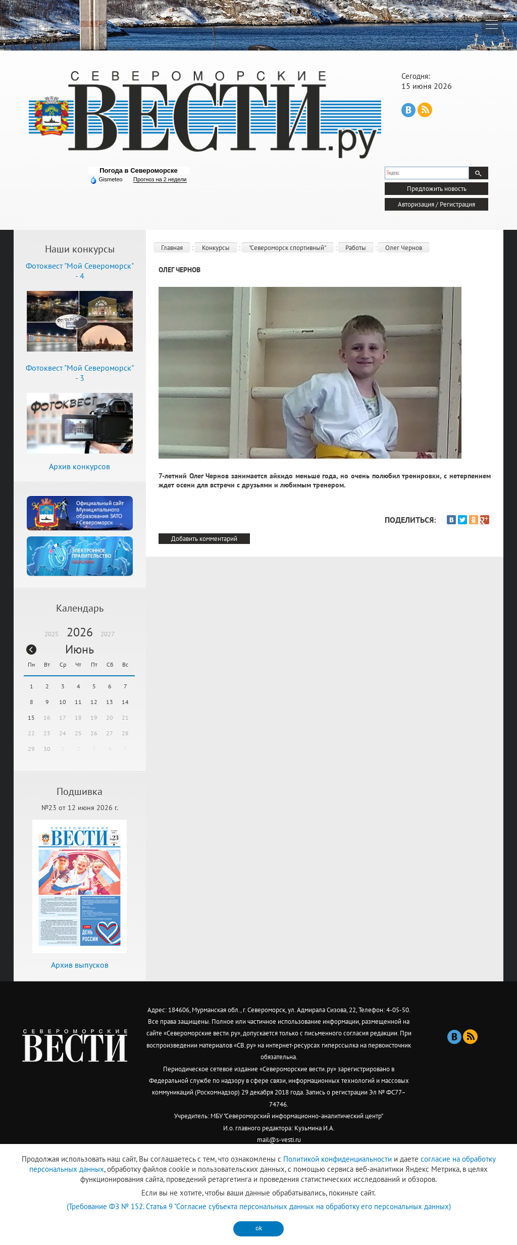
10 (62, 702)
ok (258, 1228)
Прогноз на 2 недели (159, 179)
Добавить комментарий (204, 538)
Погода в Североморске (138, 170)
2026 (80, 632)
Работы (355, 247)
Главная (172, 247)
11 (78, 702)
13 (109, 702)
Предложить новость (437, 188)
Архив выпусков (80, 965)
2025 (51, 634)
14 (125, 702)
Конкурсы (216, 247)
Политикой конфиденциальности (337, 1159)
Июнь (79, 649)
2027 (107, 634)
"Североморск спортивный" (287, 247)
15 (31, 717)
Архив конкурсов (79, 466)
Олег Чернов (403, 247)
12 (93, 702)
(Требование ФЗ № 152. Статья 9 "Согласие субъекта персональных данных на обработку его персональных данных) (259, 1206)
